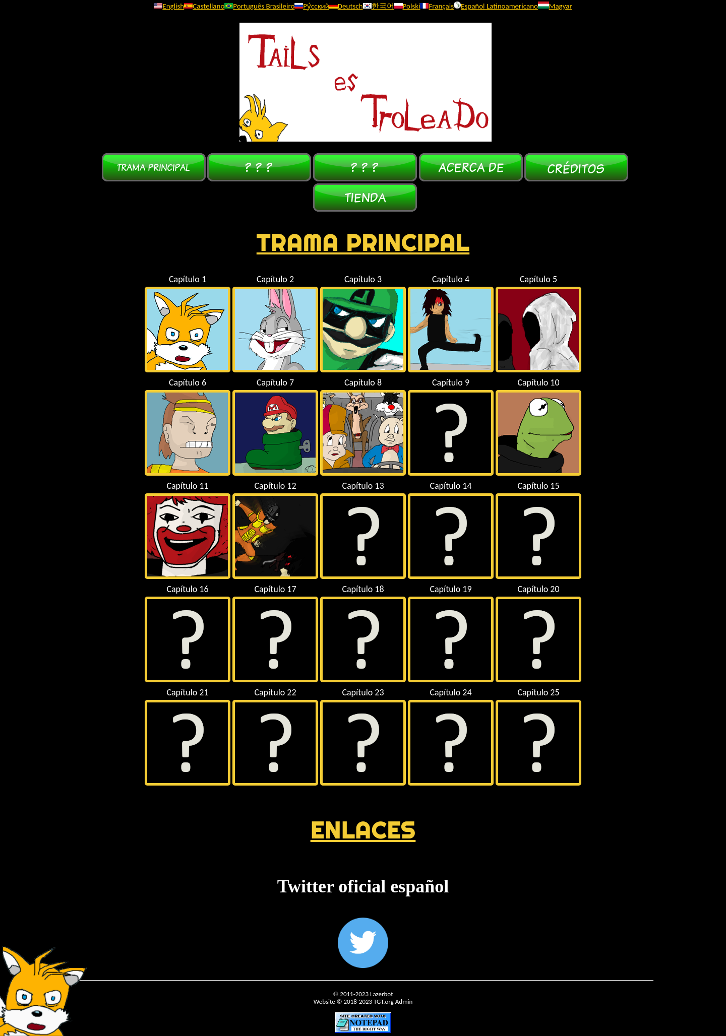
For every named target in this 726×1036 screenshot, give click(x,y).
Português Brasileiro (259, 6)
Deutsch (346, 6)
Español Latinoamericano (496, 6)
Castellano (204, 6)
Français (437, 6)
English (169, 6)
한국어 (378, 6)
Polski (407, 6)
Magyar (555, 6)
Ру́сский (311, 6)
